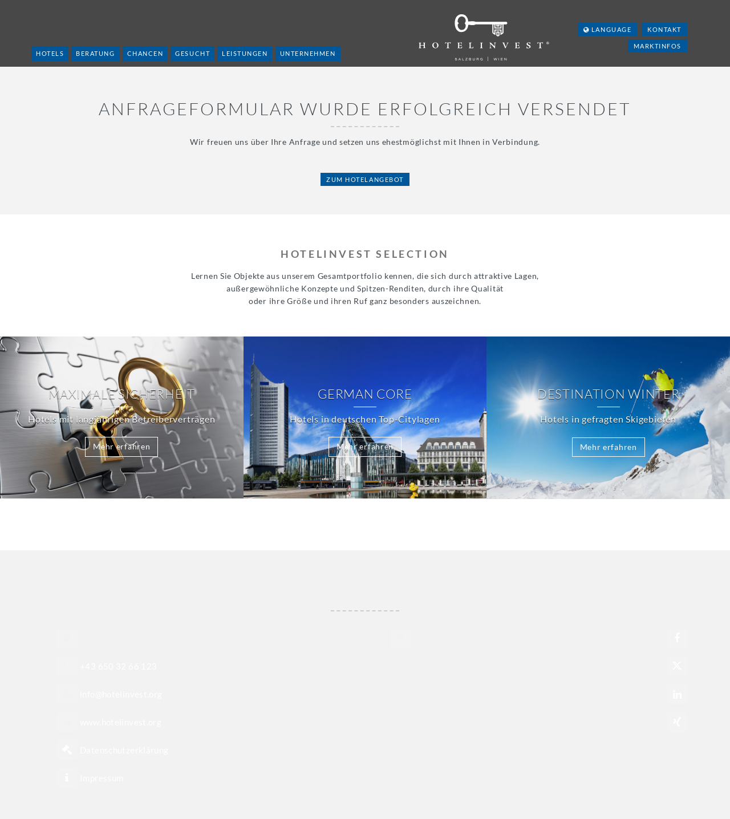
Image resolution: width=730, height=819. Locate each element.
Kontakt (664, 29)
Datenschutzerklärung (124, 750)
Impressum (101, 778)
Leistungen (244, 53)
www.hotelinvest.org (120, 722)
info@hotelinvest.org (121, 694)
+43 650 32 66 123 (118, 666)
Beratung (95, 53)
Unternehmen (308, 53)
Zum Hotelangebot (365, 179)
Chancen (145, 53)
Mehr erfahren (121, 446)
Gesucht (192, 53)
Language (607, 29)
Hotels (50, 53)
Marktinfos (658, 46)
